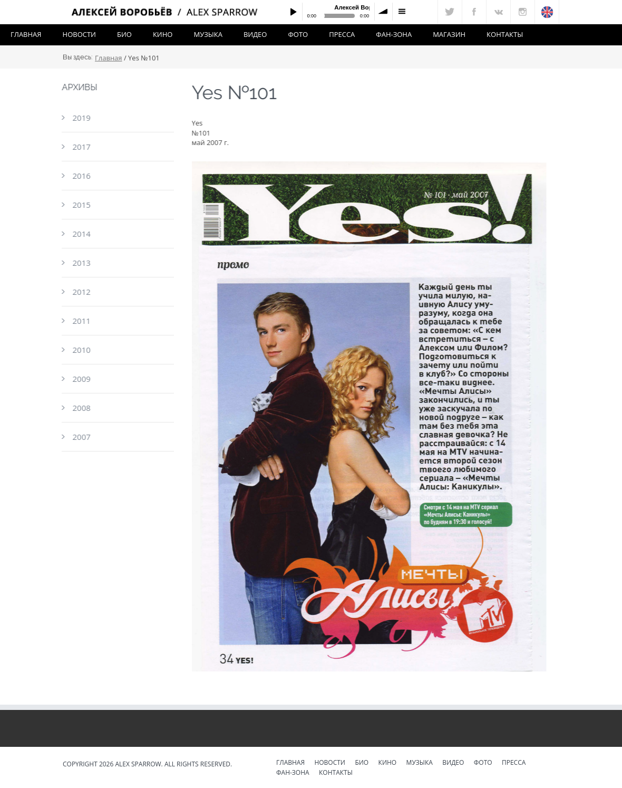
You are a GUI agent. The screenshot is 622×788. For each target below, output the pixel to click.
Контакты (505, 34)
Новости (79, 34)
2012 (81, 291)
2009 (81, 378)
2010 (81, 349)
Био (124, 34)
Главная (26, 34)
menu (402, 12)
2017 (81, 146)
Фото (298, 34)
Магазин (449, 34)
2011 (81, 320)
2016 (81, 175)
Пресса (342, 34)
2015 (81, 204)
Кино (163, 34)
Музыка (207, 34)
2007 (81, 436)
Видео (255, 34)
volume (384, 12)
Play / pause (293, 12)
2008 (81, 407)
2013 (81, 262)
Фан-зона (394, 34)
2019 (81, 117)
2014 (81, 233)
